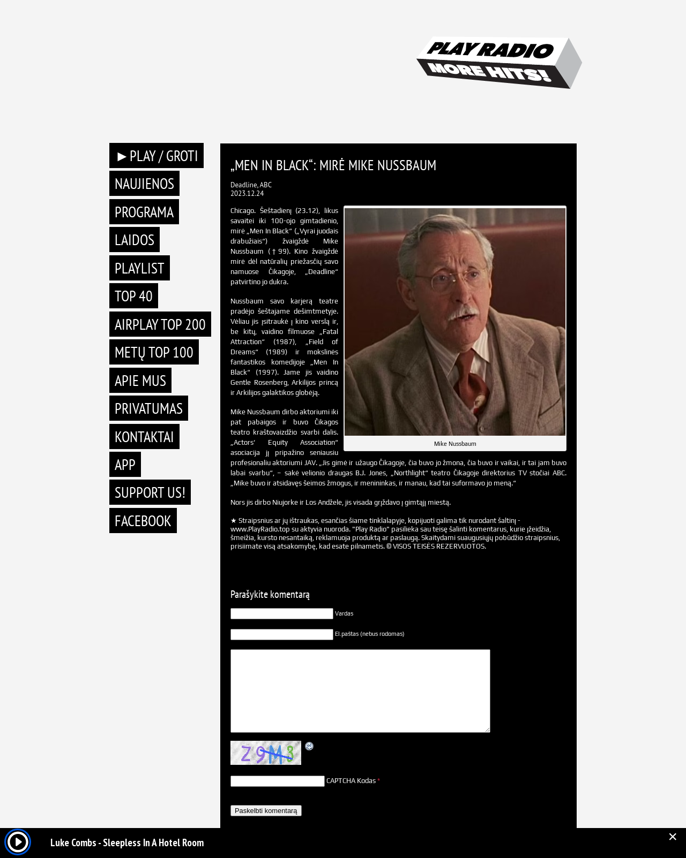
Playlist (140, 268)
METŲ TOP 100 (154, 352)
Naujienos (144, 183)
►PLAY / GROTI (156, 155)
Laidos (134, 239)
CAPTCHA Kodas (351, 781)
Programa (144, 212)
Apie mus (140, 380)
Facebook (143, 520)
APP (125, 464)
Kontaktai (144, 436)
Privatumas (149, 408)
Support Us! (150, 492)
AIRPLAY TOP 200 (160, 324)
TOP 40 (134, 296)
